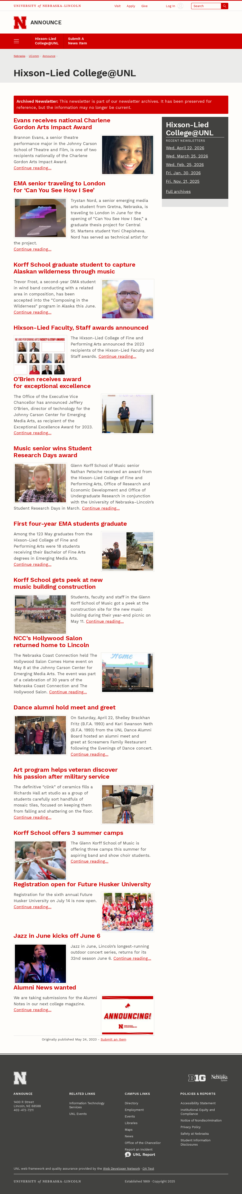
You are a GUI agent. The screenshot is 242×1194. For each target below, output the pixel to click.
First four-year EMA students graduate (70, 523)
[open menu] (22, 41)
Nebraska (19, 56)
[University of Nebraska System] (219, 1078)
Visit (117, 6)
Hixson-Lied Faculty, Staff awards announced (80, 327)
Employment (134, 1110)
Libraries (131, 1123)
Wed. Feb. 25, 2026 (185, 164)
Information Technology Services (86, 1105)
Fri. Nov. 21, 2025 (182, 181)
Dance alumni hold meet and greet (64, 707)
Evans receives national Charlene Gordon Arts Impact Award (61, 124)
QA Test (148, 1168)
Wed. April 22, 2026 (185, 147)
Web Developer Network (121, 1168)
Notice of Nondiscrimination (201, 1120)
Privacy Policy (191, 1127)
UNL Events (78, 1114)
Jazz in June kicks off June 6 (56, 935)
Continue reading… (33, 168)
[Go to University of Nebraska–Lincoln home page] (20, 22)
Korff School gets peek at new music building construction (58, 583)
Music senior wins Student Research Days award (52, 452)
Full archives (178, 191)
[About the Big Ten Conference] (197, 1078)
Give (144, 6)
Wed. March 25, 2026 (187, 156)
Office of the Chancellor (143, 1143)
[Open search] (210, 6)
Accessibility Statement (198, 1103)
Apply (131, 6)
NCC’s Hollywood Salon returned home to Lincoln (51, 641)
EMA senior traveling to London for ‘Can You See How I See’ (59, 187)
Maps (129, 1129)
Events (130, 1116)
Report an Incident (140, 1153)
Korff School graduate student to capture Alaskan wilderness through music (74, 268)
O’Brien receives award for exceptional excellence (52, 382)
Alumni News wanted (44, 987)
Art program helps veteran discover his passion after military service (65, 773)
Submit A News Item (77, 41)
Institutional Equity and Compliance (198, 1112)
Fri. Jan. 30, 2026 (183, 173)
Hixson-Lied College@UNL (47, 41)
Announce (46, 22)
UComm (34, 56)
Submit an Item (113, 1039)
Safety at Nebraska (195, 1133)
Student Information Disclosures (196, 1142)
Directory (131, 1103)
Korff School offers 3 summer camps (68, 832)
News (129, 1136)
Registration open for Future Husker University (82, 884)
